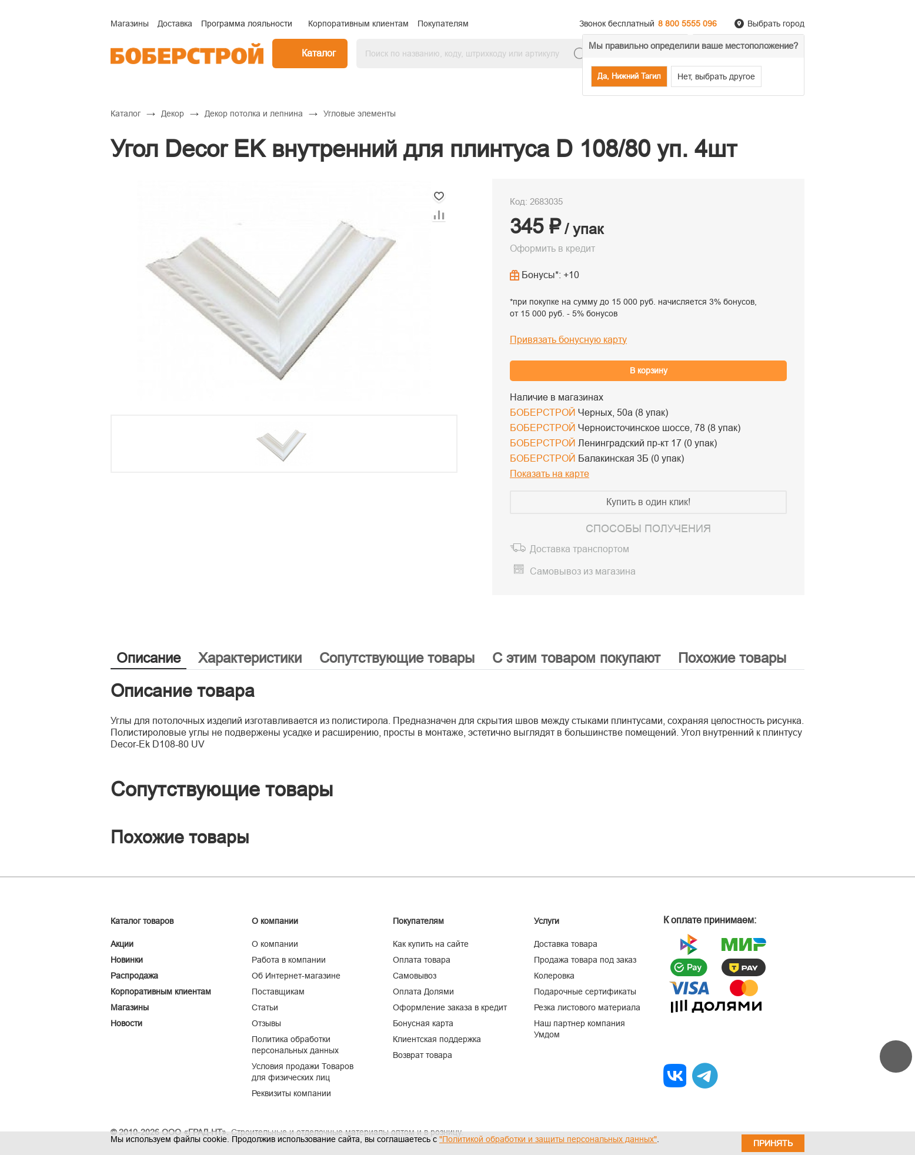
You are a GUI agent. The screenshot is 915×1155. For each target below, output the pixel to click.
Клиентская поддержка (437, 1039)
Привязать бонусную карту (568, 340)
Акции (122, 944)
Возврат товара (422, 1055)
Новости (126, 1023)
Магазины (130, 1007)
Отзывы (266, 1023)
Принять (773, 1143)
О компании (275, 944)
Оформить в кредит (552, 248)
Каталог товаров (142, 921)
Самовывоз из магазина (583, 571)
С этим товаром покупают (576, 658)
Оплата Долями (423, 991)
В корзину (648, 370)
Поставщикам (278, 991)
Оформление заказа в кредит (450, 1007)
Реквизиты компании (291, 1093)
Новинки (127, 959)
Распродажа (134, 975)
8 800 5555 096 (687, 23)
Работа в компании (289, 959)
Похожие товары (732, 658)
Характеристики (250, 658)
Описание (148, 658)
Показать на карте (549, 474)
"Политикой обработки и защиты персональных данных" (548, 1139)
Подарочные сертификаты (585, 991)
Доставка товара (565, 944)
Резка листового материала (587, 1007)
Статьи (265, 1007)
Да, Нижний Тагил (629, 76)
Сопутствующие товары (397, 658)
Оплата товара (421, 959)
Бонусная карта (423, 1023)
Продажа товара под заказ (585, 959)
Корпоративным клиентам (161, 991)
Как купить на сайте (431, 944)
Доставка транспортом (579, 549)
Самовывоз (414, 975)
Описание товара (183, 690)
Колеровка (554, 975)
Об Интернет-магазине (296, 975)
